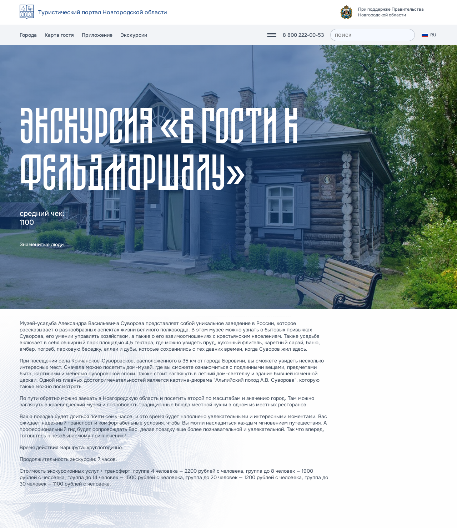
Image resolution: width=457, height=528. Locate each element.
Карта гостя (59, 35)
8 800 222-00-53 (303, 35)
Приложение (97, 35)
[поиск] (372, 35)
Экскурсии (133, 35)
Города (28, 35)
